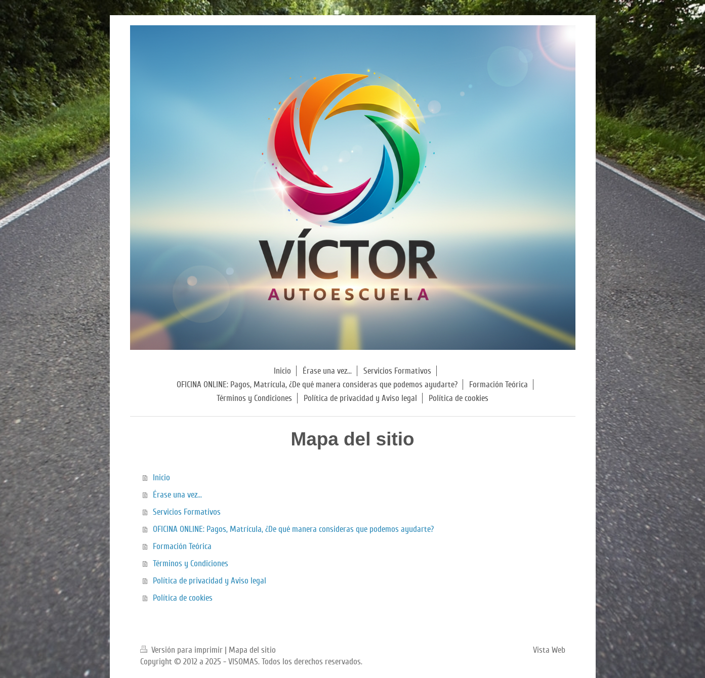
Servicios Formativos (187, 512)
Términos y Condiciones (190, 563)
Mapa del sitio (252, 650)
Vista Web (549, 650)
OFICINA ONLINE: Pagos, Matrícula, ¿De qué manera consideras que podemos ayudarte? (293, 529)
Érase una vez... (177, 494)
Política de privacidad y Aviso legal (209, 580)
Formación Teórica (182, 546)
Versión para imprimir (182, 650)
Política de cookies (183, 598)
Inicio (161, 477)
